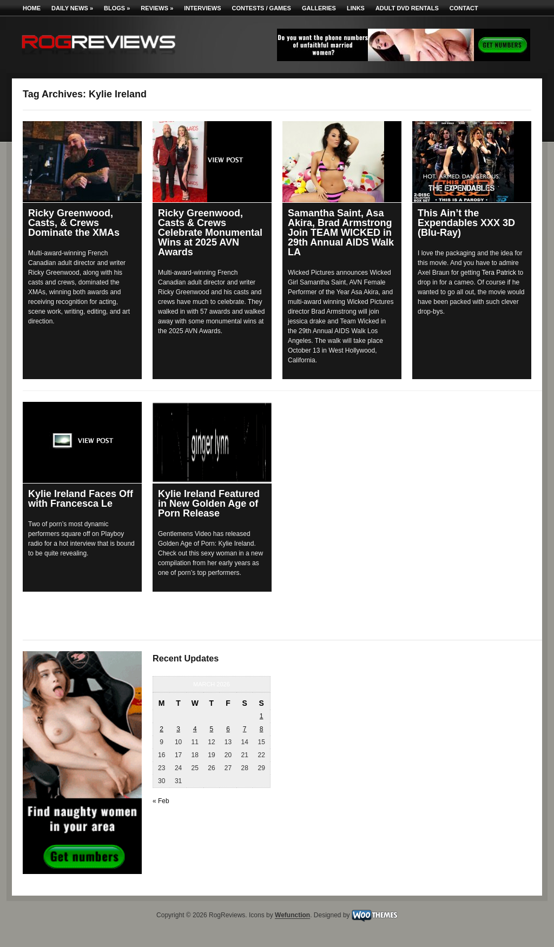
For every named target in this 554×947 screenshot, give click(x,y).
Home (32, 8)
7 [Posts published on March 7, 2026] (245, 729)
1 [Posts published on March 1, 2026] (261, 716)
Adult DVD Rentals (407, 8)
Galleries (319, 8)
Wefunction (292, 915)
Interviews (202, 8)
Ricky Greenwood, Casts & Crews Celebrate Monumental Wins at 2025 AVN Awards (210, 232)
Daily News (72, 8)
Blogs (117, 8)
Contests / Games (261, 8)
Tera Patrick (499, 272)
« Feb (161, 801)
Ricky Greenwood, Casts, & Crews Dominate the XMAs (74, 223)
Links (356, 8)
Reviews (157, 8)
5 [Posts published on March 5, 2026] (212, 729)
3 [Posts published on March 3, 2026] (178, 729)
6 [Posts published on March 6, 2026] (228, 729)
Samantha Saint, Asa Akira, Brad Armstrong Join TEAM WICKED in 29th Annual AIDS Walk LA (341, 232)
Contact (464, 8)
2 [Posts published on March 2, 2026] (161, 729)
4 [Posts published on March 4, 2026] (195, 729)
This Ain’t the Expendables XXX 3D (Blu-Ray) (466, 223)
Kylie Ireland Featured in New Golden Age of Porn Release (209, 503)
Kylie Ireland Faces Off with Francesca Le (80, 498)
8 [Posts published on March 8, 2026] (261, 729)
